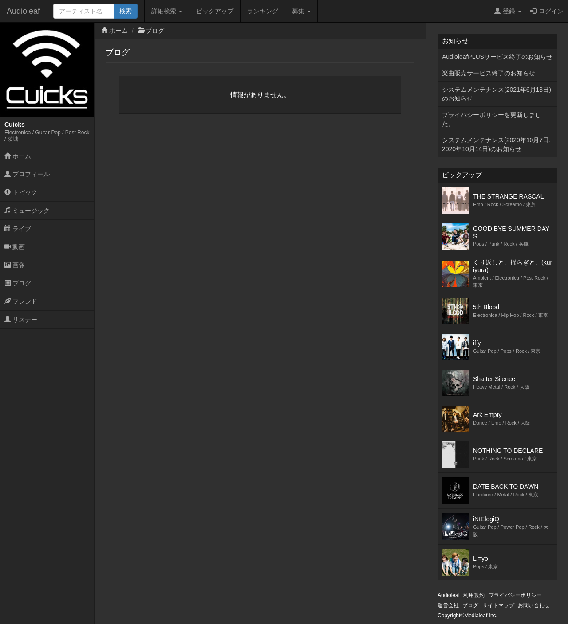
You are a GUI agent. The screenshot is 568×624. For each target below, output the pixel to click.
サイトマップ (498, 605)
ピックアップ (214, 11)
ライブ (17, 228)
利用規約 (474, 595)
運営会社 (448, 605)
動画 (14, 246)
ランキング (262, 11)
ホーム (17, 156)
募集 (301, 11)
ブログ (17, 283)
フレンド (20, 301)
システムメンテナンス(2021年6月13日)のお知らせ (496, 94)
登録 (507, 11)
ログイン (547, 11)
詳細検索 (166, 11)
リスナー (20, 319)
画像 (14, 265)
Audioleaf (23, 11)
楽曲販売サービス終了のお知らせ (488, 73)
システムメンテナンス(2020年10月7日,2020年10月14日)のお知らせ (496, 144)
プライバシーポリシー (515, 595)
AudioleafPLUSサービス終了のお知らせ (497, 56)
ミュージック (27, 210)
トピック (20, 192)
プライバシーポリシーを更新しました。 (491, 119)
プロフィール (27, 174)
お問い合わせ (534, 605)
